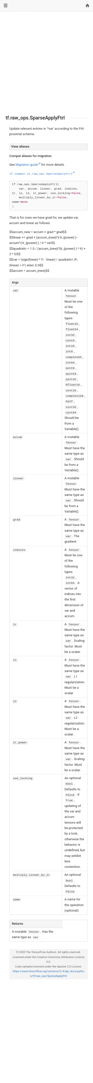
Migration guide (26, 164)
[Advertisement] (46, 63)
